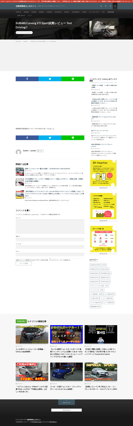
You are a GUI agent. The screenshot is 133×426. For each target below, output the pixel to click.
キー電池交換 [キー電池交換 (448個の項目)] (96, 294)
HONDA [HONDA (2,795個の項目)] (94, 269)
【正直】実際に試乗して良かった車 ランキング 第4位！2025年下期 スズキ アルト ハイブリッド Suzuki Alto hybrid (100, 351)
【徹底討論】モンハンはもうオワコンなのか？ (103, 118)
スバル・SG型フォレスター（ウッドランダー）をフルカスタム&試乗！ (65, 388)
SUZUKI (66, 12)
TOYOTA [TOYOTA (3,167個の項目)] (105, 281)
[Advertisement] (66, 56)
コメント (18, 218)
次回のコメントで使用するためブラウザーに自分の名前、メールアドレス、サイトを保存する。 (43, 260)
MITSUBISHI (76, 12)
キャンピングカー (94, 12)
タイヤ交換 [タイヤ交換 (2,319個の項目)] (109, 294)
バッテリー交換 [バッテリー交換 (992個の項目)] (106, 298)
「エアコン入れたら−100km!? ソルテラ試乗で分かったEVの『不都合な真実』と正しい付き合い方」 (32, 389)
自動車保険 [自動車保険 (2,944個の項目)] (95, 306)
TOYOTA (18, 12)
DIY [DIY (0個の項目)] (104, 265)
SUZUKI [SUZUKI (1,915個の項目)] (94, 281)
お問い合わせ (21, 15)
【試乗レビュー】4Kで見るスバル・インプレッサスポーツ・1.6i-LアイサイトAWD (101, 388)
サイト (18, 251)
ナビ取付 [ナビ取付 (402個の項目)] (94, 298)
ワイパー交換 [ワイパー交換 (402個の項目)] (108, 302)
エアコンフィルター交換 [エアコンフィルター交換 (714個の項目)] (99, 285)
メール (18, 243)
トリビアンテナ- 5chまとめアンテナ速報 (103, 80)
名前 (18, 236)
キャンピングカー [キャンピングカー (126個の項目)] (96, 290)
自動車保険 (110, 12)
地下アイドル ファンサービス (99, 130)
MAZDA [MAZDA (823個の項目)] (94, 273)
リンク (30, 15)
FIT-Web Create (37, 422)
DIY (103, 12)
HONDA (33, 12)
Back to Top (66, 402)
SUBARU (49, 12)
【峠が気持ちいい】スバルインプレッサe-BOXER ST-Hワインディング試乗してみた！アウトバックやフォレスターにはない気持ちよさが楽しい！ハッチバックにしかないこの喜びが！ (54, 193)
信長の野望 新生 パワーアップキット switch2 (101, 145)
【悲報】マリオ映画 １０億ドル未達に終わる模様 (104, 86)
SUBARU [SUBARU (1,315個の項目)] (105, 277)
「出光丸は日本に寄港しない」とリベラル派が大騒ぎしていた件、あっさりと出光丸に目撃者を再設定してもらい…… (104, 101)
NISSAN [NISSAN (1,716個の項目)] (94, 277)
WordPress (53, 422)
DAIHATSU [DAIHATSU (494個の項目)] (95, 265)
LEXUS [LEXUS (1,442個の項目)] (105, 269)
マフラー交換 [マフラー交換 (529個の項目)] (95, 302)
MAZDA (41, 12)
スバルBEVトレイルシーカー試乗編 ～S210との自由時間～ (30, 350)
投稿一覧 (39, 151)
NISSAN (26, 12)
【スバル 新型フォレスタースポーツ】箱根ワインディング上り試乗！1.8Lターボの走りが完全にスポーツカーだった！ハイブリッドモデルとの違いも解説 (66, 353)
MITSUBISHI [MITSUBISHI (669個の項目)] (105, 273)
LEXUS (84, 12)
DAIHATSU (58, 12)
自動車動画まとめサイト (34, 419)
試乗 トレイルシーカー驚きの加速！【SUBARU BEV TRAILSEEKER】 (48, 168)
